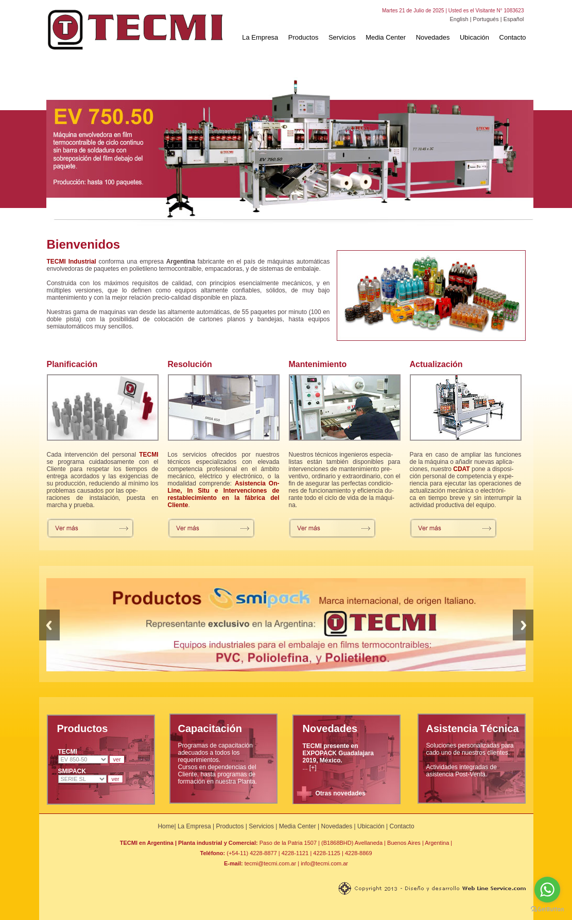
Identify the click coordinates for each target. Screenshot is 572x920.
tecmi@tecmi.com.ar (270, 863)
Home (166, 826)
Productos (303, 37)
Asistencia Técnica (472, 728)
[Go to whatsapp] (547, 889)
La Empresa (260, 37)
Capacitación (210, 728)
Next (523, 625)
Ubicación (474, 37)
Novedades (433, 37)
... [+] (338, 756)
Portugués (486, 19)
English (459, 19)
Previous (49, 625)
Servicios (342, 37)
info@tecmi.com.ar (324, 863)
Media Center (386, 37)
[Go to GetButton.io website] (547, 909)
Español (514, 19)
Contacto (512, 37)
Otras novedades (341, 793)
